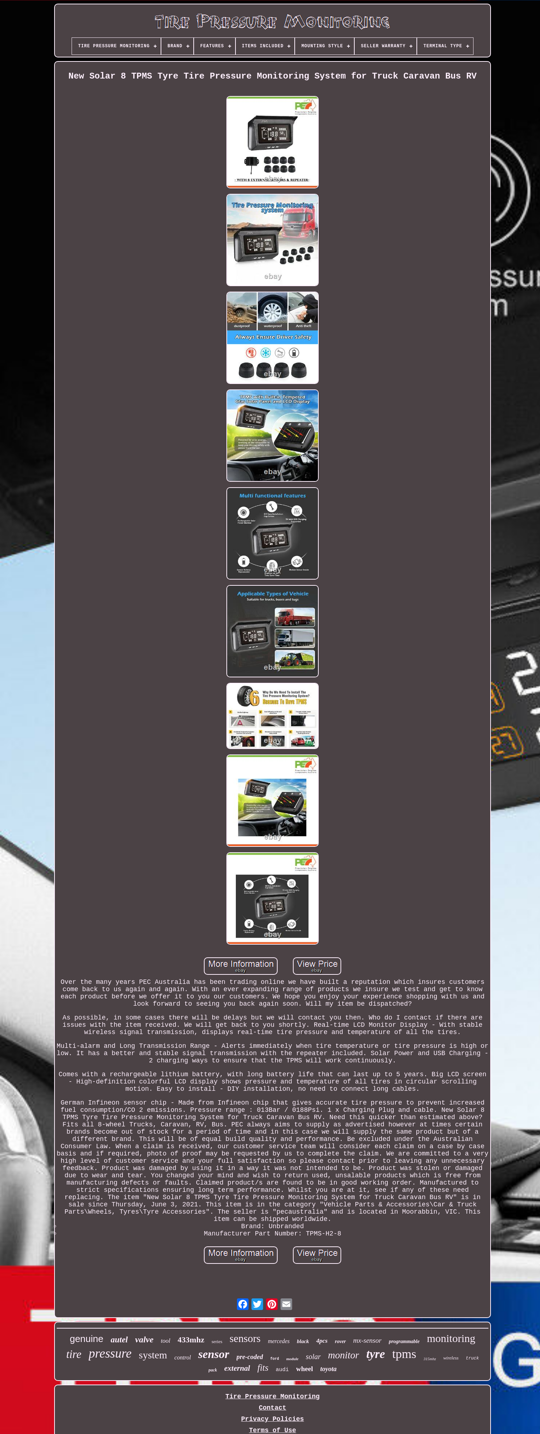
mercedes (279, 1341)
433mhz (191, 1339)
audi (282, 1370)
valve (144, 1339)
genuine (87, 1338)
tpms (404, 1354)
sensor (213, 1354)
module (292, 1359)
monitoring (451, 1338)
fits (263, 1368)
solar (313, 1357)
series (216, 1341)
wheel (304, 1369)
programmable (404, 1341)
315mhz (429, 1359)
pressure (110, 1353)
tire (73, 1354)
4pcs (321, 1340)
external (237, 1368)
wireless (451, 1358)
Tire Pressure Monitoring (272, 1396)
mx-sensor (367, 1340)
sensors (245, 1338)
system (153, 1355)
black (303, 1341)
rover (340, 1341)
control (182, 1357)
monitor (343, 1355)
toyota (328, 1369)
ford (274, 1359)
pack (213, 1370)
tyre (375, 1354)
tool (165, 1340)
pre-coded (250, 1357)
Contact (272, 1407)
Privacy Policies (272, 1419)
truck (472, 1358)
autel (119, 1339)
